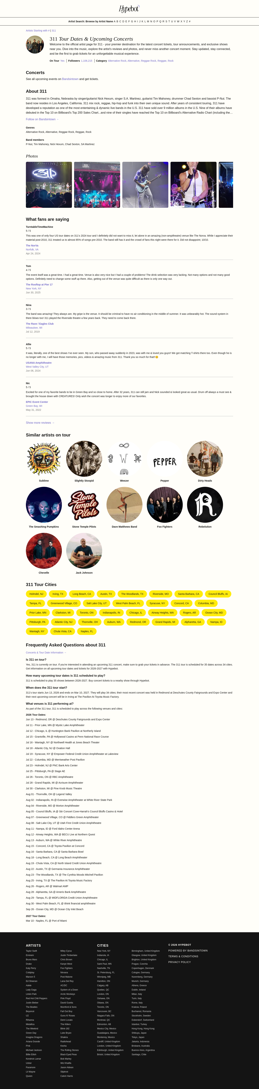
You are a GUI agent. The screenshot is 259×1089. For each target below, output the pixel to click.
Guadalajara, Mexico (107, 1033)
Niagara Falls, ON (105, 1015)
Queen (29, 1076)
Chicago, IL (136, 612)
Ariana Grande (33, 1041)
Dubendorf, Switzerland (143, 1020)
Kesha (63, 1046)
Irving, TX (58, 593)
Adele (28, 985)
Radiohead (65, 1041)
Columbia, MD (206, 603)
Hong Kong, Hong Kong (143, 1028)
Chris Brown (66, 959)
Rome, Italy (137, 1002)
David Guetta (66, 1002)
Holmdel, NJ (36, 593)
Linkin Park (31, 994)
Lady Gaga (31, 990)
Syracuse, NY (157, 603)
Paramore (30, 1067)
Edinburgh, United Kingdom (110, 1050)
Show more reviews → (40, 422)
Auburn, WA (114, 622)
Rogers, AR (189, 612)
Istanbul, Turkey (139, 1024)
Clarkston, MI (63, 612)
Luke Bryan (65, 1033)
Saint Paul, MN (104, 964)
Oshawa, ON (103, 998)
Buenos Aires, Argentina (143, 1050)
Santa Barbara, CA (188, 593)
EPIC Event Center (37, 402)
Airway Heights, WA (163, 612)
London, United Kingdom (109, 1046)
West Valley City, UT (37, 366)
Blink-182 (64, 1028)
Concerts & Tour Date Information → (46, 652)
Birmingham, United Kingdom (146, 951)
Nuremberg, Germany (142, 977)
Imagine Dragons (34, 1037)
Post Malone (66, 977)
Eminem (30, 955)
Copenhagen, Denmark (143, 968)
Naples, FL (87, 631)
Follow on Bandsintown (42, 119)
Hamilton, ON (103, 981)
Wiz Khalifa (65, 1063)
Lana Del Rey (67, 981)
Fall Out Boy (66, 1011)
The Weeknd (32, 1028)
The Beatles (31, 1007)
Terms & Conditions (183, 956)
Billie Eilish (31, 1054)
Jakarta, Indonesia (140, 1041)
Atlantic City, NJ (63, 622)
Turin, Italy (137, 998)
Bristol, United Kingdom (108, 1054)
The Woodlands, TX (132, 593)
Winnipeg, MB (104, 977)
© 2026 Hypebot (179, 944)
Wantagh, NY (36, 631)
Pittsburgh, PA (37, 622)
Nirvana (64, 972)
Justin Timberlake (68, 955)
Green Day (31, 1033)
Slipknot (64, 1071)
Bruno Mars (31, 959)
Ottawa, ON (102, 1002)
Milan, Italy (137, 994)
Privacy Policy (179, 962)
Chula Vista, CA (63, 631)
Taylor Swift (31, 951)
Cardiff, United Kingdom (108, 1041)
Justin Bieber (32, 1002)
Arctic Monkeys (67, 994)
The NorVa (32, 245)
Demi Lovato (66, 1020)
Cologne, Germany (141, 972)
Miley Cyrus (66, 951)
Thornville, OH (90, 622)
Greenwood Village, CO (64, 603)
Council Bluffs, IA (218, 593)
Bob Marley (65, 1059)
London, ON (103, 994)
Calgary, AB (102, 985)
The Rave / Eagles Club (40, 323)
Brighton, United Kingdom (144, 959)
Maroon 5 (30, 977)
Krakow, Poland (139, 1007)
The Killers (65, 1024)
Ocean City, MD (214, 612)
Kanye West (66, 964)
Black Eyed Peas (68, 1054)
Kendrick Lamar (33, 1059)
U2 (27, 1015)
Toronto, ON (86, 612)
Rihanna (30, 1020)
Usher (29, 1063)
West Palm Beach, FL (128, 603)
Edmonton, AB (104, 1024)
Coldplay (30, 972)
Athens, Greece (139, 985)
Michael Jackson (34, 1050)
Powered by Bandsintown (188, 950)
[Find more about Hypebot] (129, 8)
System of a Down (69, 990)
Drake (29, 964)
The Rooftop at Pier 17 (39, 284)
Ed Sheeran (31, 981)
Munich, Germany (140, 981)
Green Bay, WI (34, 405)
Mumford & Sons (68, 1007)
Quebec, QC (103, 990)
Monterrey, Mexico (106, 1037)
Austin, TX (106, 593)
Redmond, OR (138, 622)
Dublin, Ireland (139, 990)
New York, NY (33, 288)
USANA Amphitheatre (39, 362)
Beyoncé (30, 1011)
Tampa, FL (35, 603)
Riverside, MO (161, 593)
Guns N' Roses (67, 1015)
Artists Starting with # (38, 30)
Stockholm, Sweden (141, 1015)
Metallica (30, 1024)
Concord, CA (181, 603)
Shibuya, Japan (139, 1033)
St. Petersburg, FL (106, 972)
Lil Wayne (30, 1071)
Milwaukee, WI (34, 327)
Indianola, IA (103, 955)
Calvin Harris (66, 1076)
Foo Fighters (66, 968)
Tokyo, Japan (138, 1037)
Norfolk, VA (32, 249)
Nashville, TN (103, 968)
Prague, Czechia (140, 964)
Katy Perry (31, 968)
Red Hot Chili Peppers (36, 998)
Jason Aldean (66, 1067)
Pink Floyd (65, 998)
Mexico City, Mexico (106, 1028)
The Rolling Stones (69, 1050)
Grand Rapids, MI (165, 622)
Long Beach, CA (82, 593)
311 (54, 30)
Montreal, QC (103, 1020)
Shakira (64, 1037)
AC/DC (63, 985)
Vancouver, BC (104, 1011)
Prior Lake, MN (37, 612)
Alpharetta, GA (193, 622)
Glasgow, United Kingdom (144, 955)
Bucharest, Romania (141, 1011)
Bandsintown (70, 79)
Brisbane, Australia (141, 1046)
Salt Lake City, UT (97, 603)
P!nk (28, 1046)
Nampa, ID (216, 622)
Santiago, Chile (139, 1054)
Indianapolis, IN (111, 612)
